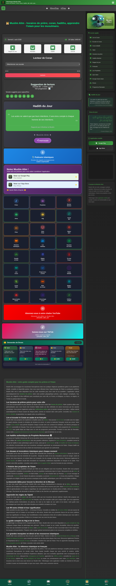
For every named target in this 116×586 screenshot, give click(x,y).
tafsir (10, 427)
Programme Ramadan (97, 87)
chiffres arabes (58, 556)
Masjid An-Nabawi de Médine (15, 538)
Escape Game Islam (97, 79)
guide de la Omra (42, 528)
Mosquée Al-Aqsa (24, 540)
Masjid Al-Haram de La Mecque (66, 536)
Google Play (101, 143)
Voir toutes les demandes (42, 364)
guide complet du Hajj (72, 523)
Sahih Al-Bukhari (61, 440)
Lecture (42, 75)
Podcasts (94, 66)
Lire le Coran (95, 37)
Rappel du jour (95, 62)
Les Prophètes (95, 70)
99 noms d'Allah (63, 510)
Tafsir (92, 50)
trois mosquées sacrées (13, 543)
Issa (66, 473)
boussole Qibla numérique (71, 486)
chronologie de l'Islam (12, 556)
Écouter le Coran (96, 41)
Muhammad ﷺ (54, 476)
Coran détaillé (15, 424)
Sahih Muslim (51, 443)
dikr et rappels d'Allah (44, 463)
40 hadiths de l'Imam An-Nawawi (69, 443)
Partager (43, 140)
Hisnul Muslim (10, 460)
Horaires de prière (96, 54)
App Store (101, 148)
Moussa (41, 473)
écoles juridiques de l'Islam (32, 558)
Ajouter (78, 342)
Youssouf (16, 476)
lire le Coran (60, 420)
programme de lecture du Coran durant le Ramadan (29, 432)
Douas (93, 83)
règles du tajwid (27, 499)
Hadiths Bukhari (95, 58)
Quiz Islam (94, 74)
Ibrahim (26, 473)
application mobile (102, 198)
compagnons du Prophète (36, 556)
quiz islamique (71, 558)
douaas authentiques (61, 453)
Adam (75, 471)
